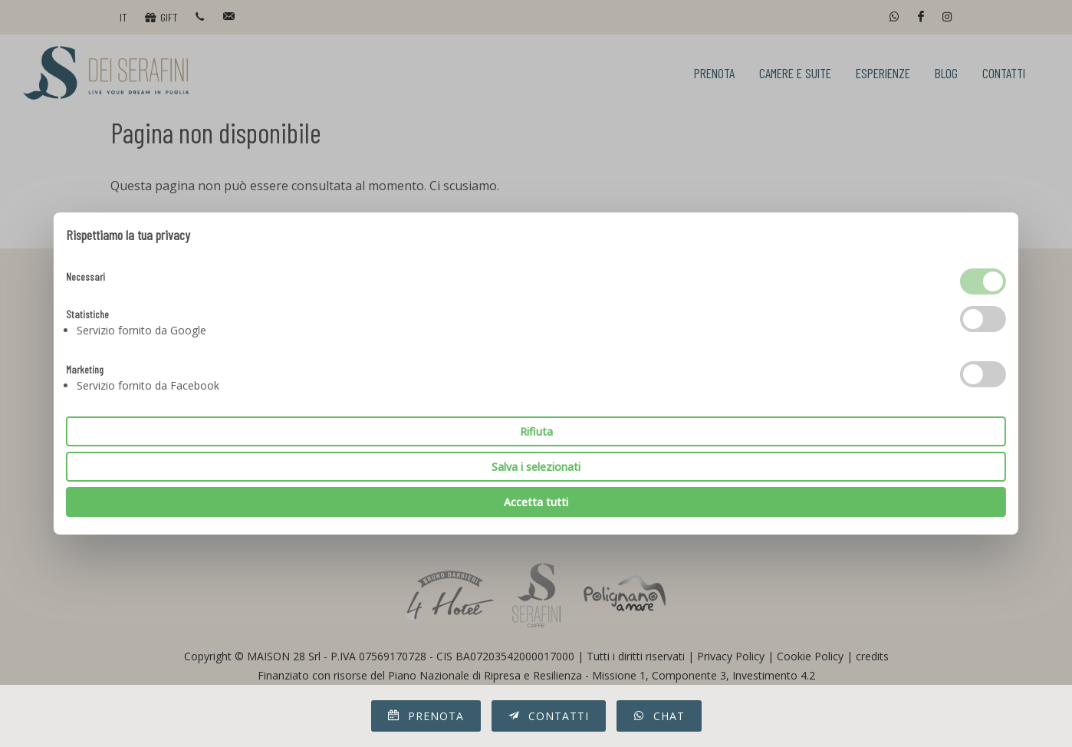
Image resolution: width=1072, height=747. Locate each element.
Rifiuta (536, 431)
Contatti (548, 715)
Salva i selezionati (536, 466)
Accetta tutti (536, 502)
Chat (659, 715)
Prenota (426, 715)
